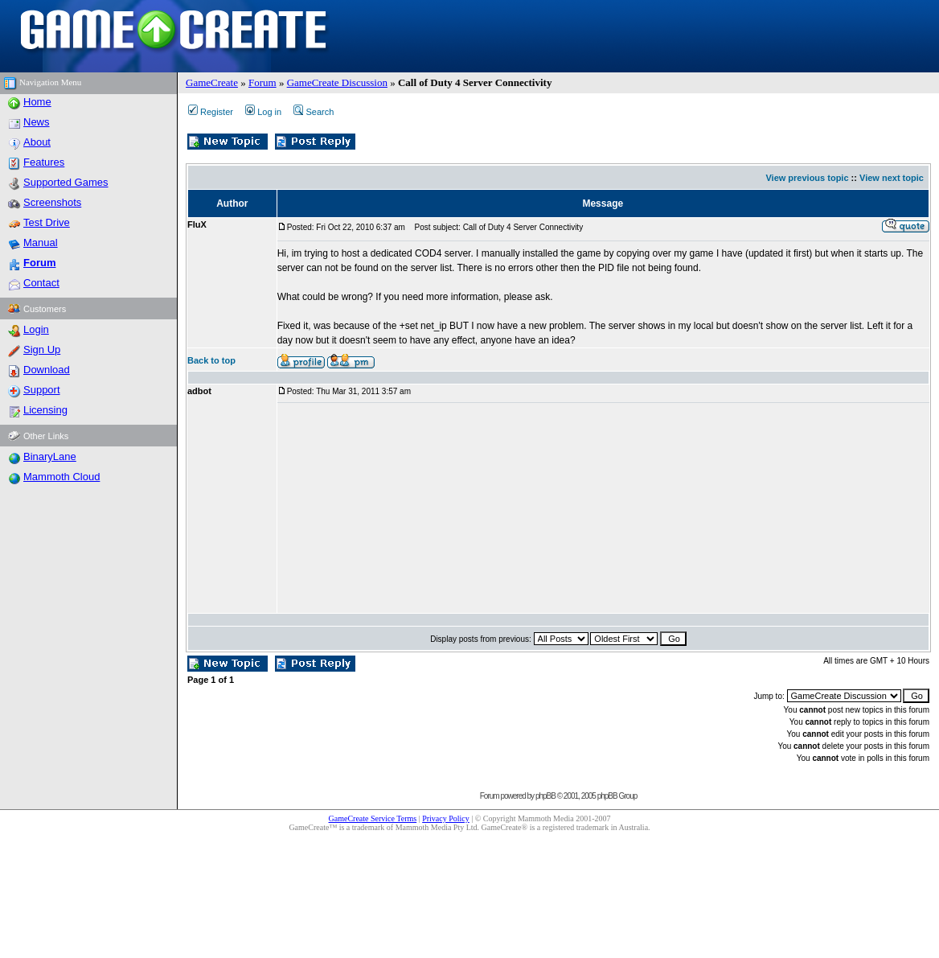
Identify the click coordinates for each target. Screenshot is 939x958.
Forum (262, 82)
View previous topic (806, 178)
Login (36, 329)
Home (37, 102)
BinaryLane (49, 456)
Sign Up (41, 349)
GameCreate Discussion (337, 82)
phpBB (545, 795)
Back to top (211, 360)
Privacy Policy (446, 818)
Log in (263, 112)
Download (46, 370)
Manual (40, 242)
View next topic (891, 178)
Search (313, 112)
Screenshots (52, 202)
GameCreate (212, 82)
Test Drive (46, 222)
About (37, 142)
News (36, 122)
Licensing (45, 410)
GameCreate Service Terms (373, 818)
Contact (41, 283)
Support (41, 390)
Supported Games (66, 182)
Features (43, 162)
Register (210, 112)
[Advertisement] (384, 508)
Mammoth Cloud (61, 477)
